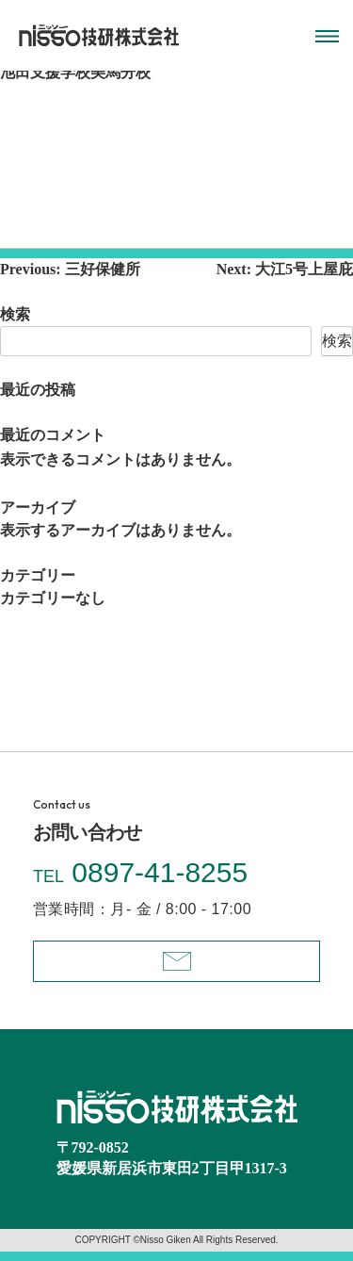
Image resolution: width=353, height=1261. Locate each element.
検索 (15, 314)
